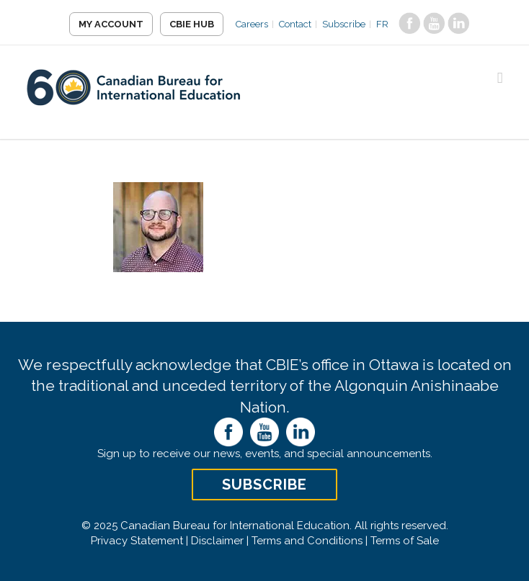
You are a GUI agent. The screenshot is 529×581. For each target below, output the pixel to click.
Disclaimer (217, 540)
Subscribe (343, 24)
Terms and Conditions (307, 540)
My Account (111, 24)
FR (382, 24)
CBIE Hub (191, 24)
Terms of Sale (404, 540)
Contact (295, 24)
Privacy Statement (137, 540)
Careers (252, 24)
